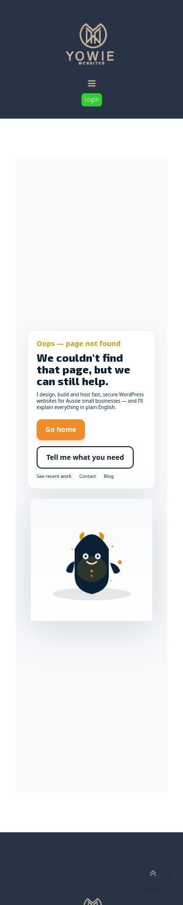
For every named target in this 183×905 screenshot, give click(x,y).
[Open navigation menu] (92, 84)
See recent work (54, 476)
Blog (109, 476)
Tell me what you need (85, 457)
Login (91, 99)
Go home (60, 429)
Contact (87, 476)
